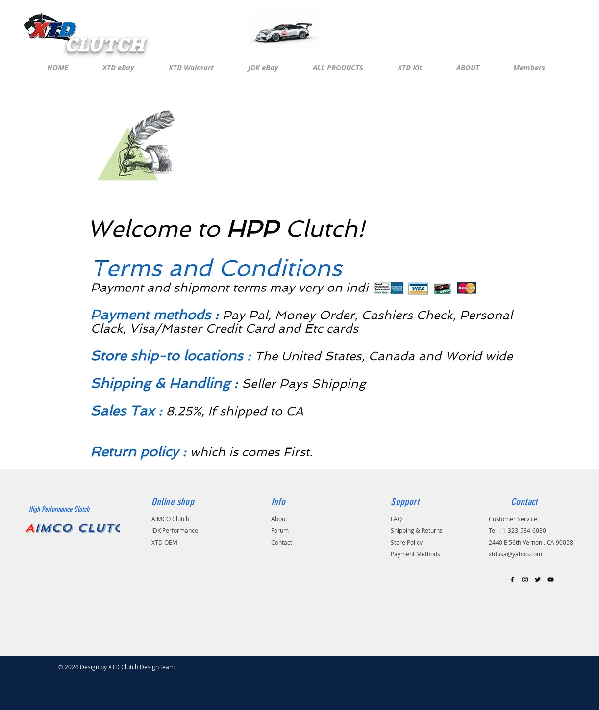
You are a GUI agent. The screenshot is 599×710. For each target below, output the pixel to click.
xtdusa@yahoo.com (515, 554)
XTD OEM (164, 542)
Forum (280, 530)
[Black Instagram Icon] (525, 579)
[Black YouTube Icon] (550, 579)
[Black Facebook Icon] (512, 579)
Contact (281, 542)
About (279, 519)
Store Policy (407, 542)
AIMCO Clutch (170, 519)
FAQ (396, 519)
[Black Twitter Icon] (538, 579)
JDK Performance (175, 530)
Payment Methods (415, 554)
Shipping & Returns (417, 530)
